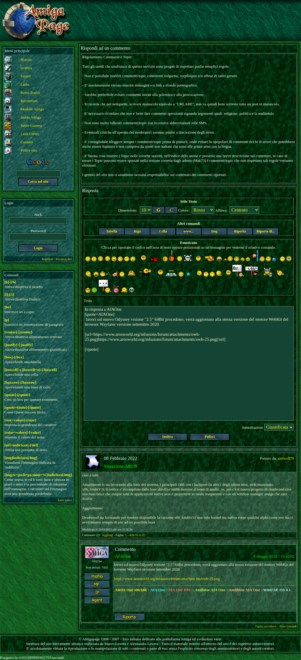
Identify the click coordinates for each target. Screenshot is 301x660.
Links (25, 84)
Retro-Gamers (31, 125)
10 (136, 535)
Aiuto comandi (288, 626)
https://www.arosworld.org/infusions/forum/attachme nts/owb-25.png (167, 578)
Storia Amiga (31, 117)
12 (143, 535)
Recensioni (29, 101)
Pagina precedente (266, 626)
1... (127, 535)
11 (139, 535)
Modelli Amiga (32, 109)
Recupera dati (64, 259)
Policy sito (29, 150)
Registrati (47, 259)
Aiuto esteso (64, 500)
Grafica (26, 68)
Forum (26, 76)
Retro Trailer (30, 92)
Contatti (27, 142)
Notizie (26, 59)
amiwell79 (286, 458)
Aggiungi (108, 535)
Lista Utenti (30, 134)
